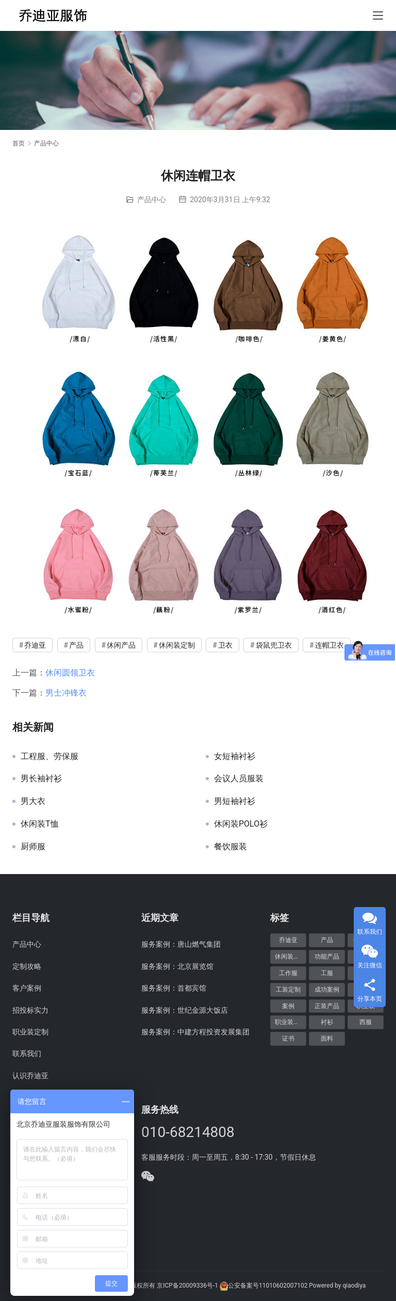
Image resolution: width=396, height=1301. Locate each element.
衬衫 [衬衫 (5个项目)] (327, 1022)
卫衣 (225, 645)
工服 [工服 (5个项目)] (327, 973)
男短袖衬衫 (234, 801)
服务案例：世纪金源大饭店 (184, 1010)
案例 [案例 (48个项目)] (288, 1006)
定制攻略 (26, 966)
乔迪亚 (35, 645)
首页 (18, 143)
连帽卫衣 (329, 645)
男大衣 (33, 801)
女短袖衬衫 (234, 756)
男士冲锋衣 (66, 693)
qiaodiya (354, 1285)
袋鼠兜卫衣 (274, 645)
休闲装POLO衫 (241, 824)
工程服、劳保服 (49, 756)
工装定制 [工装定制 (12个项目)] (288, 989)
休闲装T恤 (40, 824)
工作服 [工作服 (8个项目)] (288, 973)
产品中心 (151, 199)
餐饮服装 (230, 846)
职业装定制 (30, 1032)
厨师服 (33, 846)
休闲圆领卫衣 (70, 673)
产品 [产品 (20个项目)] (327, 940)
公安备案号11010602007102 (267, 1285)
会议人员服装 (238, 778)
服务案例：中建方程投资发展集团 (195, 1032)
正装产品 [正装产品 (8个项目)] (327, 1006)
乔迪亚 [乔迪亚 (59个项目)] (288, 940)
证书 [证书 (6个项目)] (288, 1038)
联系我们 (26, 1053)
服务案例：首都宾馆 (173, 988)
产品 (76, 645)
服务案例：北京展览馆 (177, 966)
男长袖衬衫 (41, 778)
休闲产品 (121, 645)
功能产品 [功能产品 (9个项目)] (327, 956)
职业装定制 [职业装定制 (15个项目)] (290, 1022)
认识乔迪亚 (30, 1076)
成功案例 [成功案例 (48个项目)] (327, 989)
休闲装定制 (177, 645)
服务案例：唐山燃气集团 (181, 944)
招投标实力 (30, 1010)
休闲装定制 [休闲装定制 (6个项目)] (290, 956)
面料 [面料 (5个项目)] (327, 1038)
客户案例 (26, 988)
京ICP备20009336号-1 (187, 1285)
